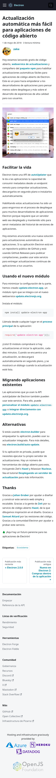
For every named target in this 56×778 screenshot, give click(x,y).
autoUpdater (38, 174)
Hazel (25, 468)
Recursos (7, 670)
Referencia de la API (13, 605)
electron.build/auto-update (23, 444)
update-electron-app (31, 287)
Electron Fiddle (10, 649)
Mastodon (9, 689)
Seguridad (8, 627)
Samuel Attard (10, 516)
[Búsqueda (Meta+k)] (51, 5)
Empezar (7, 600)
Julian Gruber (21, 495)
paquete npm (28, 68)
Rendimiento (9, 622)
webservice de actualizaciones (30, 64)
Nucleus (46, 468)
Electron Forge (10, 644)
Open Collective (12, 716)
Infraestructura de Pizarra (18, 721)
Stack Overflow (12, 694)
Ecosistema (22, 547)
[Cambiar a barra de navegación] (4, 5)
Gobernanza (9, 666)
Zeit (40, 503)
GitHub (7, 711)
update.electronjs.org (28, 296)
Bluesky (8, 680)
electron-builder (29, 431)
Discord (8, 675)
